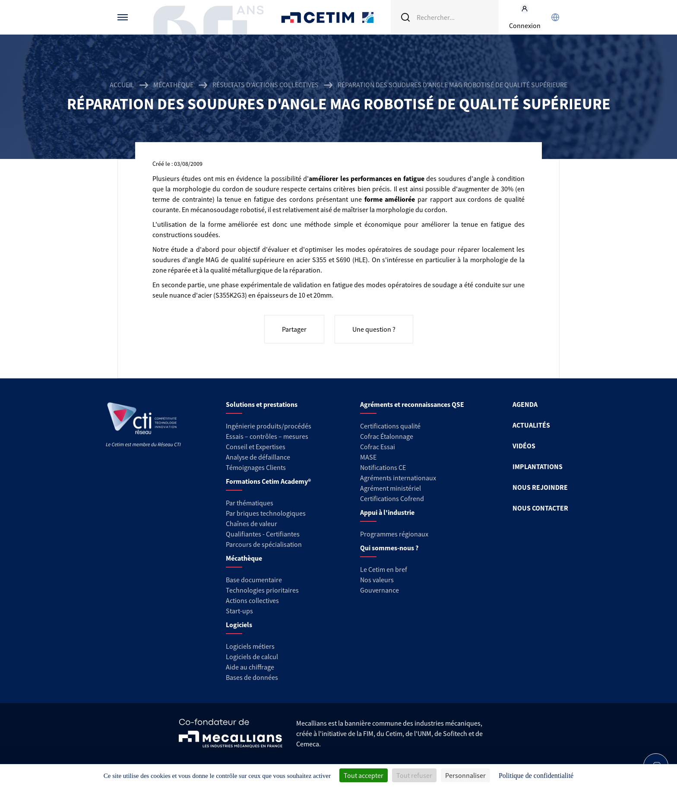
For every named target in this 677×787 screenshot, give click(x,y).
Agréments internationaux (398, 477)
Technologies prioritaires (262, 590)
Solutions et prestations (261, 404)
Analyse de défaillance (258, 457)
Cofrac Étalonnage (386, 436)
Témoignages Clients (256, 467)
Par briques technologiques (266, 513)
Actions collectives (252, 600)
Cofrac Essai (377, 446)
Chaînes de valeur (251, 523)
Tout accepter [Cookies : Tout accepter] (363, 775)
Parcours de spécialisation (264, 544)
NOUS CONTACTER (540, 508)
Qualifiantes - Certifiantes (263, 534)
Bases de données (252, 677)
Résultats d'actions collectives (265, 85)
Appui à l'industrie (387, 512)
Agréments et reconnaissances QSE (412, 404)
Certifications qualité (390, 426)
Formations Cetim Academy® (268, 481)
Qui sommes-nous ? (389, 547)
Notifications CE (383, 467)
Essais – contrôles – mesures (267, 436)
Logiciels (239, 624)
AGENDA (525, 404)
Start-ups (239, 610)
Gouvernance (379, 590)
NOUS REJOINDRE (540, 487)
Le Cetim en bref (383, 569)
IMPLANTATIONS (537, 466)
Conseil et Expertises (255, 446)
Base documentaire (254, 579)
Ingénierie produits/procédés (268, 426)
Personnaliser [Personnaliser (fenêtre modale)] (465, 775)
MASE (368, 457)
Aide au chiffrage (250, 667)
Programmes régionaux (394, 534)
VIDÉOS (523, 445)
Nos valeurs (377, 579)
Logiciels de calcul (252, 656)
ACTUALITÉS (531, 425)
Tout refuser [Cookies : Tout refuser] (414, 775)
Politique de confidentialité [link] (536, 775)
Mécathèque (173, 85)
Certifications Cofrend (392, 498)
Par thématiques (249, 502)
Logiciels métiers (250, 646)
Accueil (122, 85)
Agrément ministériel (390, 488)
